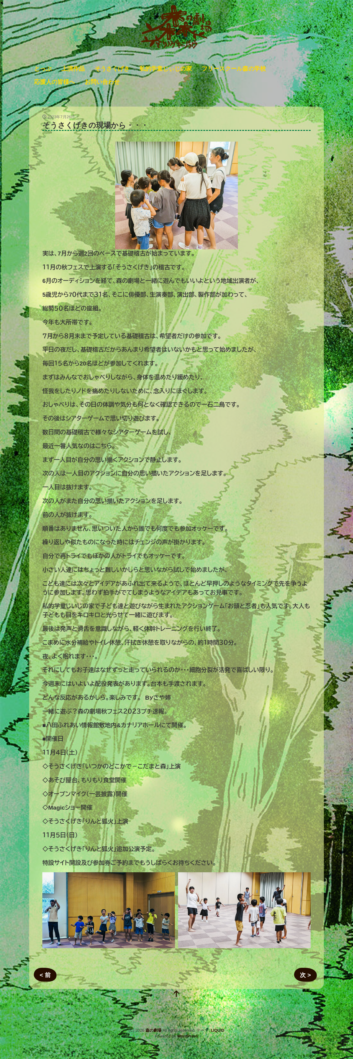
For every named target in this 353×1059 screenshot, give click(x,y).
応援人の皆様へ (54, 82)
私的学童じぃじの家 (165, 68)
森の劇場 (153, 1030)
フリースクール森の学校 (234, 68)
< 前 (45, 975)
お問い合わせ (102, 82)
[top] (176, 994)
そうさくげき (112, 68)
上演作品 (73, 68)
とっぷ (43, 68)
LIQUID (217, 1030)
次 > (305, 975)
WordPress (187, 1036)
